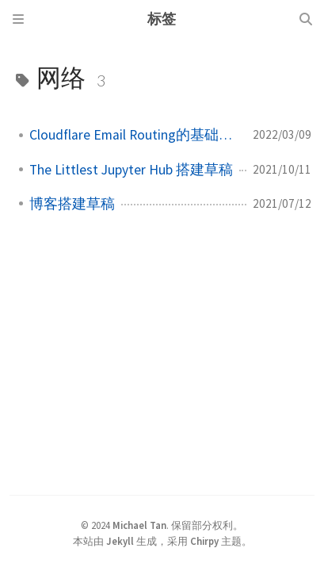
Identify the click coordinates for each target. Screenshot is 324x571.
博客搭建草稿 (72, 204)
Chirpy (204, 541)
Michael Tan (139, 525)
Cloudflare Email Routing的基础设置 (134, 135)
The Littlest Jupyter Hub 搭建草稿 (131, 169)
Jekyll (120, 541)
